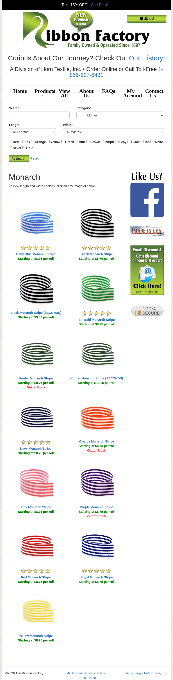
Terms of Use (86, 678)
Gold (29, 148)
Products (43, 92)
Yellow (55, 142)
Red (16, 142)
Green (69, 142)
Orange (40, 142)
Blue (82, 142)
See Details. (101, 5)
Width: (68, 125)
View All (64, 93)
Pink (26, 142)
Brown (95, 142)
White (158, 142)
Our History (146, 58)
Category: (83, 108)
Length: (14, 125)
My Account (132, 93)
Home (20, 91)
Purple (110, 142)
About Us (86, 93)
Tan (147, 142)
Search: (14, 108)
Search (19, 158)
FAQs (108, 91)
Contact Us (154, 93)
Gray (123, 142)
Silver (17, 148)
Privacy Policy (95, 673)
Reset (34, 158)
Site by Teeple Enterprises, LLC (145, 673)
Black (135, 142)
